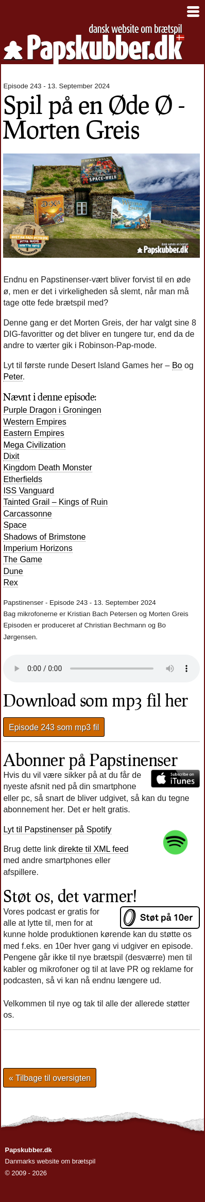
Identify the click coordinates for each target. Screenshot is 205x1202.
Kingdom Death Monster (47, 467)
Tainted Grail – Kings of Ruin (55, 502)
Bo (177, 365)
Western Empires (34, 421)
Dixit (11, 456)
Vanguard (28, 490)
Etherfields (22, 479)
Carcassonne (27, 513)
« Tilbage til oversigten (50, 1078)
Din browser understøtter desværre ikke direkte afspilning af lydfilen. (101, 668)
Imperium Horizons (37, 548)
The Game (22, 559)
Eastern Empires (33, 433)
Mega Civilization (34, 445)
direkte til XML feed (93, 849)
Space (14, 525)
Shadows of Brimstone (44, 536)
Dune (13, 571)
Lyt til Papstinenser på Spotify (57, 829)
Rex (10, 582)
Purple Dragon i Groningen (52, 410)
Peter (12, 376)
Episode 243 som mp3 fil (54, 726)
